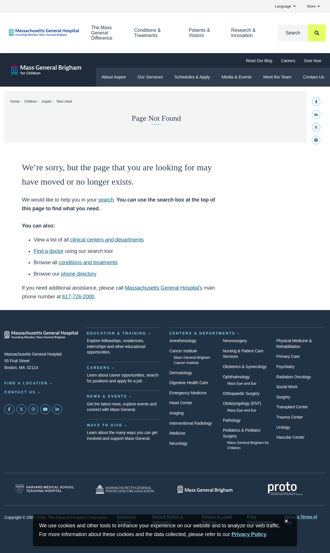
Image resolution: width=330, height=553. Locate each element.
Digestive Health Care (189, 382)
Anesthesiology (183, 340)
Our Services (150, 76)
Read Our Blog (259, 60)
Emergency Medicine (188, 393)
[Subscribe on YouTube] (45, 409)
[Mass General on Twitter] (21, 409)
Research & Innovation (243, 33)
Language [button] (285, 6)
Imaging (177, 413)
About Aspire (114, 76)
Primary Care (288, 356)
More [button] (313, 6)
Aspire (46, 101)
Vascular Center (290, 437)
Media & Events (237, 76)
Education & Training (116, 333)
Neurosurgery (235, 340)
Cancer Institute (183, 351)
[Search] (302, 32)
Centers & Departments (202, 333)
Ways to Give (105, 425)
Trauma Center (289, 417)
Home (14, 101)
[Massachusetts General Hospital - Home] (41, 335)
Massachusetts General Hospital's (163, 288)
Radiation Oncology (293, 376)
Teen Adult (64, 101)
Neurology (179, 443)
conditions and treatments (88, 262)
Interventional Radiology (191, 423)
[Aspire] (46, 70)
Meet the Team (277, 76)
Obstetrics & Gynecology (245, 366)
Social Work (286, 386)
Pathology (232, 420)
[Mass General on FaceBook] (9, 409)
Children (30, 101)
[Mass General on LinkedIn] (57, 409)
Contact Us (313, 76)
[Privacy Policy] (248, 534)
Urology (283, 427)
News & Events (107, 396)
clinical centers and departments (107, 240)
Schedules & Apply (192, 76)
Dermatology (181, 372)
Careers (288, 60)
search (106, 200)
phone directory (78, 274)
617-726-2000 (78, 297)
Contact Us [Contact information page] (20, 392)
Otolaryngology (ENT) (242, 403)
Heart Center (181, 402)
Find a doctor (49, 251)
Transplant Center (292, 407)
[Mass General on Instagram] (33, 409)
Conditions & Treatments (147, 33)
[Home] (41, 32)
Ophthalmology (236, 376)
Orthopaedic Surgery (241, 393)
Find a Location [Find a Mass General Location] (26, 383)
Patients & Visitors (199, 33)
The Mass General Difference (102, 33)
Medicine (178, 433)
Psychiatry (285, 366)
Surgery (283, 397)
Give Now (312, 60)
